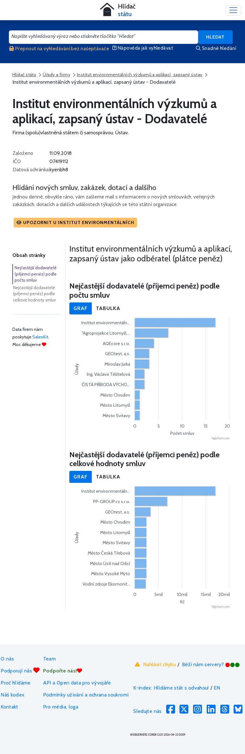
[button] (75, 223)
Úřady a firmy (56, 74)
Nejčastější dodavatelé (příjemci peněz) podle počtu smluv (36, 274)
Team (49, 659)
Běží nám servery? (211, 664)
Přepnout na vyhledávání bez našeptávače (59, 49)
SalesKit (40, 337)
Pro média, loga (60, 707)
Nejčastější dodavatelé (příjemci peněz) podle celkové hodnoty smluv (34, 293)
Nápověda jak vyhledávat (142, 48)
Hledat (215, 37)
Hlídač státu (24, 74)
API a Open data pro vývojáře (77, 683)
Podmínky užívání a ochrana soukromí (86, 695)
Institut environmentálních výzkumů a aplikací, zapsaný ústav (139, 74)
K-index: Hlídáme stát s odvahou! (171, 688)
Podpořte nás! (62, 671)
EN (217, 688)
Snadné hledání (216, 48)
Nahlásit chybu (154, 664)
